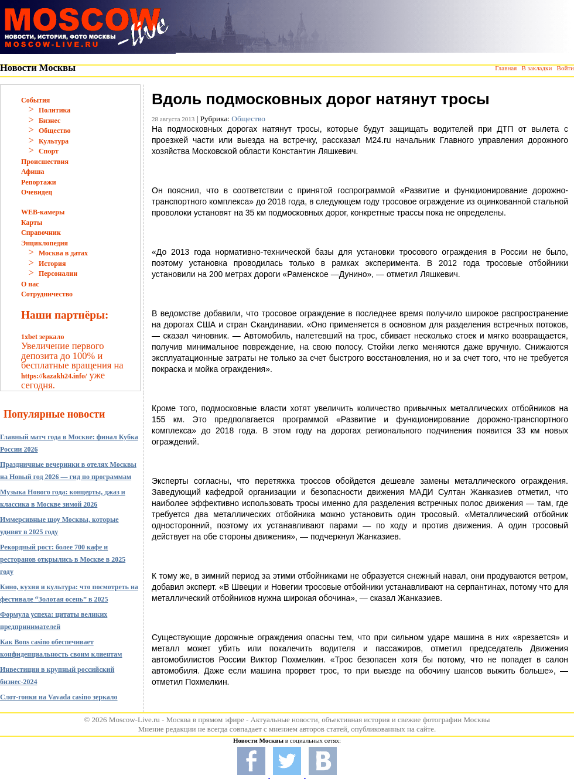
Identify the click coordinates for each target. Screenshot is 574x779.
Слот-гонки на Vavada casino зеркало (59, 697)
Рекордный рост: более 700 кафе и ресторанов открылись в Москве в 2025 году (62, 559)
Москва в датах (63, 253)
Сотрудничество (47, 294)
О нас (30, 284)
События (35, 100)
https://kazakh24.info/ (54, 376)
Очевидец (36, 192)
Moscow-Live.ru (134, 719)
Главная (506, 67)
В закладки (536, 67)
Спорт (49, 151)
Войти (565, 67)
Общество (55, 131)
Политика (54, 110)
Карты (31, 222)
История (52, 263)
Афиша (33, 172)
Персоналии (58, 273)
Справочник (41, 232)
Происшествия (45, 162)
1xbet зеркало (42, 337)
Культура (54, 141)
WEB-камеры (42, 212)
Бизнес (49, 121)
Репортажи (38, 182)
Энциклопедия (44, 243)
